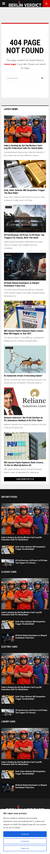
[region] (25, 831)
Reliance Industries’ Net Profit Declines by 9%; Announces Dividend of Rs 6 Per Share (23, 419)
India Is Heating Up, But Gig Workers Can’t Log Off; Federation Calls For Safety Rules (23, 147)
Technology (9, 348)
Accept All (25, 834)
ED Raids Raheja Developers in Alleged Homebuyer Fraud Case (21, 284)
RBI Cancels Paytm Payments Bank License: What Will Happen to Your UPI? (24, 332)
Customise (25, 841)
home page (10, 64)
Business (8, 118)
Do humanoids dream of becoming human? (23, 375)
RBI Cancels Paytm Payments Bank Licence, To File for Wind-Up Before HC (24, 464)
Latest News (11, 109)
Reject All (25, 848)
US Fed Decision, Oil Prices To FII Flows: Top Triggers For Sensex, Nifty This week (24, 236)
